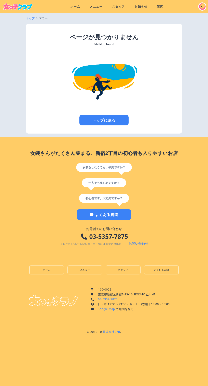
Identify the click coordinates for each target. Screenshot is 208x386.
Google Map (106, 309)
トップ (30, 18)
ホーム (75, 6)
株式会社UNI (111, 332)
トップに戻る (103, 120)
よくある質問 (104, 214)
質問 (160, 6)
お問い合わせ (138, 243)
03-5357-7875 (108, 236)
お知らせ (141, 6)
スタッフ (118, 6)
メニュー (96, 6)
